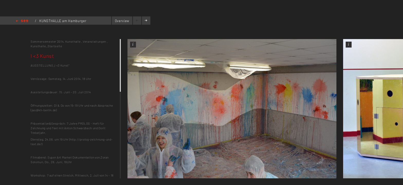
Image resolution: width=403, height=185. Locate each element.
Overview (122, 21)
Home (22, 21)
